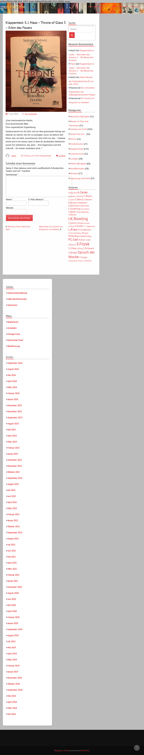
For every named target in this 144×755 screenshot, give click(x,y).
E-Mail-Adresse (36, 199)
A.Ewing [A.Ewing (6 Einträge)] (79, 196)
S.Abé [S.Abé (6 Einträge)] (88, 240)
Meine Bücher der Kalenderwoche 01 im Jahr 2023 (81, 80)
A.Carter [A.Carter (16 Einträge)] (82, 192)
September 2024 (14, 363)
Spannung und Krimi (80, 178)
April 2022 (12, 502)
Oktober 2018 (13, 684)
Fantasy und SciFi (31, 155)
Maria (73, 63)
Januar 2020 (12, 623)
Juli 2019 (11, 641)
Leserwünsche (77, 153)
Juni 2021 (11, 550)
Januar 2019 (12, 671)
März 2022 (12, 508)
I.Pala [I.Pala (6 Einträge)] (78, 212)
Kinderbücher (76, 143)
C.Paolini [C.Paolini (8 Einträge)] (88, 199)
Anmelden (12, 328)
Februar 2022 (13, 514)
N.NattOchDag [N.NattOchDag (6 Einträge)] (85, 236)
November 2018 (14, 677)
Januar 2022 (12, 520)
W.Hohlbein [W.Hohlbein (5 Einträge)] (88, 261)
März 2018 (12, 708)
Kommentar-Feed (15, 340)
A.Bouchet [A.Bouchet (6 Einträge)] (72, 192)
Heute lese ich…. (78, 134)
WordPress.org (13, 346)
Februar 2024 (13, 393)
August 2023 (13, 423)
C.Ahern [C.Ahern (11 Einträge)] (88, 196)
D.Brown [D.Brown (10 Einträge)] (72, 202)
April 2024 (12, 381)
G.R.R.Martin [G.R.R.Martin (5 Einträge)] (85, 209)
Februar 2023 (13, 447)
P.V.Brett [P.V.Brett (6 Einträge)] (82, 240)
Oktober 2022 (13, 472)
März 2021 (12, 569)
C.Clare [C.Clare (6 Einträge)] (71, 199)
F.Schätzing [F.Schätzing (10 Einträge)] (74, 208)
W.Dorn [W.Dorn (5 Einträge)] (80, 261)
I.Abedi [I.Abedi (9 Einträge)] (72, 211)
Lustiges (74, 158)
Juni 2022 (11, 496)
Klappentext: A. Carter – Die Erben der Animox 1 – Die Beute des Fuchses (81, 55)
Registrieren (12, 322)
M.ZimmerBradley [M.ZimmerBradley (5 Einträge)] (74, 233)
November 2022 (14, 466)
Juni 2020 (11, 599)
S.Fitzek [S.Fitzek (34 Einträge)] (82, 243)
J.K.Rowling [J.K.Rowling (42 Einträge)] (78, 218)
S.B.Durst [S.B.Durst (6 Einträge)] (72, 244)
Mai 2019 (11, 647)
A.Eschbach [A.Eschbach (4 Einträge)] (72, 196)
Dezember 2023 (14, 405)
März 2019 (12, 659)
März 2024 (12, 387)
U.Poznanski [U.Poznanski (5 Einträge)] (72, 261)
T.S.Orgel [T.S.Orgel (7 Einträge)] (83, 257)
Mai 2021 (11, 556)
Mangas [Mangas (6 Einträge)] (85, 233)
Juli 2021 (11, 544)
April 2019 (12, 653)
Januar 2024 (12, 399)
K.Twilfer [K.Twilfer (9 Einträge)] (79, 226)
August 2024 (13, 369)
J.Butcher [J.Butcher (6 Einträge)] (85, 212)
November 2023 (14, 411)
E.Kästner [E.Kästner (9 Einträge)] (82, 202)
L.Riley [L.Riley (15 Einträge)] (72, 229)
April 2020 (12, 611)
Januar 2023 (12, 454)
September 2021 (14, 532)
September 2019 (14, 629)
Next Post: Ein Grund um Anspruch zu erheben (51, 228)
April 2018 (12, 702)
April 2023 (12, 435)
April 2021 (12, 562)
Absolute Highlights (79, 116)
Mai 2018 (11, 696)
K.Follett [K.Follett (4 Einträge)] (71, 226)
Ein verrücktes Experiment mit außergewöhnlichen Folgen (82, 91)
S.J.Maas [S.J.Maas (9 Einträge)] (72, 248)
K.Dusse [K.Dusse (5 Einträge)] (86, 223)
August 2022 (13, 484)
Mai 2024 (11, 375)
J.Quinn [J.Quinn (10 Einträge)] (72, 223)
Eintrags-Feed (13, 334)
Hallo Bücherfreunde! (118, 6)
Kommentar (12, 174)
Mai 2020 (11, 605)
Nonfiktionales (77, 168)
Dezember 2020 (14, 587)
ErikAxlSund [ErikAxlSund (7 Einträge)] (73, 205)
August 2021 (13, 538)
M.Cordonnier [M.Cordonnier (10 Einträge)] (84, 229)
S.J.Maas (62, 155)
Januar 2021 (12, 581)
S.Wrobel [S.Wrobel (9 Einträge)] (72, 252)
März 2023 (12, 441)
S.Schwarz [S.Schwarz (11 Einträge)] (88, 248)
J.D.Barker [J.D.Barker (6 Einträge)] (72, 214)
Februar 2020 (13, 617)
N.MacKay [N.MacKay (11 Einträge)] (73, 236)
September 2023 (14, 417)
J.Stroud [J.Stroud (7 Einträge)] (79, 223)
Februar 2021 (13, 575)
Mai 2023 (11, 429)
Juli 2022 (11, 490)
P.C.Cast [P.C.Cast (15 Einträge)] (73, 239)
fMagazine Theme (61, 750)
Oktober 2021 (13, 526)
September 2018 (14, 690)
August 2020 (13, 593)
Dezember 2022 (14, 460)
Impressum (134, 6)
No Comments (31, 114)
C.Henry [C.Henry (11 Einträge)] (79, 199)
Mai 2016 (11, 714)
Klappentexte (45, 155)
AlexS (13, 155)
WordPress (85, 750)
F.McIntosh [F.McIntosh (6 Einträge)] (84, 206)
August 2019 (13, 635)
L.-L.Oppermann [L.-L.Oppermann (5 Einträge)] (89, 226)
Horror (73, 139)
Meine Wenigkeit (78, 163)
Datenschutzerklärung (97, 6)
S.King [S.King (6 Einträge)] (80, 248)
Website (9, 207)
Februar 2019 (13, 665)
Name (9, 199)
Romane (74, 173)
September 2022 (14, 478)
